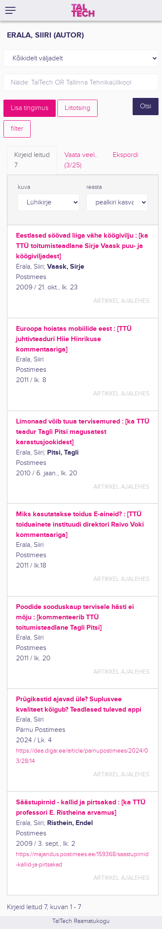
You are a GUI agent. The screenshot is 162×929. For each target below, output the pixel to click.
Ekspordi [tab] (125, 155)
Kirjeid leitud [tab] (32, 161)
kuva (24, 187)
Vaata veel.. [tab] (81, 161)
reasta (94, 187)
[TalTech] (83, 10)
